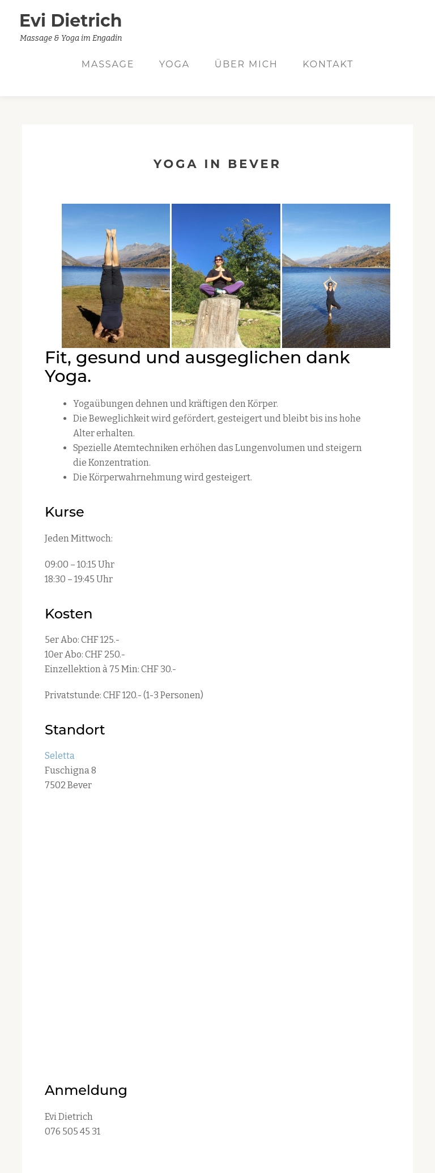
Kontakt (327, 64)
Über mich (246, 64)
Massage (108, 64)
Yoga (174, 64)
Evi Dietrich (70, 20)
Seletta (60, 755)
